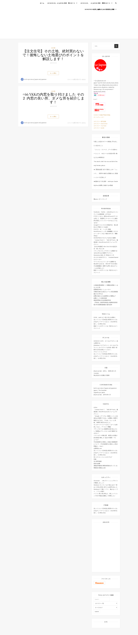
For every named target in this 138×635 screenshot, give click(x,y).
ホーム (42, 3)
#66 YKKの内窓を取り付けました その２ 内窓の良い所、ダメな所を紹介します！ (53, 98)
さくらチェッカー (99, 117)
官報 (95, 459)
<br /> (106, 535)
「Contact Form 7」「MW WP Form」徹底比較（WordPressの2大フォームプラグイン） (106, 242)
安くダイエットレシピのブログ (103, 457)
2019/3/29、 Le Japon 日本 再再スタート (95, 3)
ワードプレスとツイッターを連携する (105, 261)
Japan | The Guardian (100, 390)
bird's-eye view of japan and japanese (35, 79)
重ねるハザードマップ (100, 199)
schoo (95, 407)
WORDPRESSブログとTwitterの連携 (105, 238)
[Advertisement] (69, 25)
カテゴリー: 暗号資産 (100, 121)
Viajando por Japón (99, 392)
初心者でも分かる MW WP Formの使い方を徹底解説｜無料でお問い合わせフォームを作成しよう (106, 266)
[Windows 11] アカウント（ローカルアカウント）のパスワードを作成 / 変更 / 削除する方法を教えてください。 (106, 347)
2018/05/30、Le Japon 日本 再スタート (61, 3)
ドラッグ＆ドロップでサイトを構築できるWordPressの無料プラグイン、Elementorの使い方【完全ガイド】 (105, 253)
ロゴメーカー (98, 259)
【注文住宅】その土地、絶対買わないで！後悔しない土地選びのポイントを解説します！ (53, 55)
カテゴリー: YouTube (100, 126)
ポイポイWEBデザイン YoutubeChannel (106, 257)
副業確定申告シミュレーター (102, 289)
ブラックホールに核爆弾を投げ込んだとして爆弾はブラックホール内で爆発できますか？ (105, 431)
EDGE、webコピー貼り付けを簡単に (105, 317)
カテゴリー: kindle (99, 128)
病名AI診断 (97, 463)
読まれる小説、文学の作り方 (102, 394)
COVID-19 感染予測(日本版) (102, 115)
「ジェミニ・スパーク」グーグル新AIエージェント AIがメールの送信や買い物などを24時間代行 (105, 153)
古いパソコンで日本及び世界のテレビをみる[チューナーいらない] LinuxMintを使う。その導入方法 (105, 322)
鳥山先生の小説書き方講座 (101, 375)
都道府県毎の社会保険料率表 (102, 300)
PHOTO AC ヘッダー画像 (102, 229)
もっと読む (53, 73)
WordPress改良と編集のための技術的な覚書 (99, 9)
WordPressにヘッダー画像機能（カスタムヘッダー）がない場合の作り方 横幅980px (106, 233)
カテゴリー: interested (100, 123)
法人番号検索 (98, 461)
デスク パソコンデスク (100, 352)
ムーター (96, 440)
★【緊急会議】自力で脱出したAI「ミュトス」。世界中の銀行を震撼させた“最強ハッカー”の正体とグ (106, 173)
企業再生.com (98, 448)
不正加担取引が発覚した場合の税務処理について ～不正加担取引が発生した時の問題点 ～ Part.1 (106, 444)
